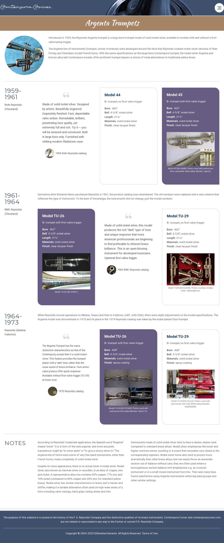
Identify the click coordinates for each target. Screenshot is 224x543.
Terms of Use (150, 533)
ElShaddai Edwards (105, 533)
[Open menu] (219, 7)
